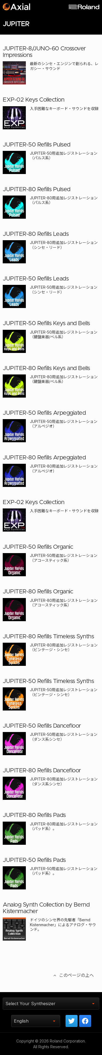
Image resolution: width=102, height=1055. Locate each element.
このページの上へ (73, 975)
